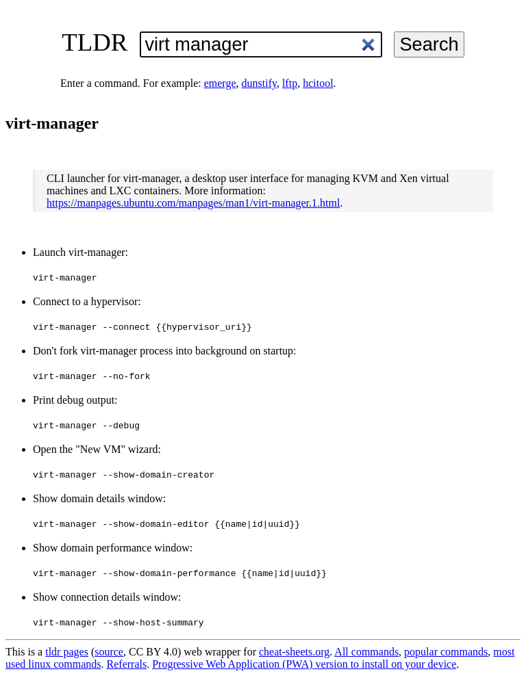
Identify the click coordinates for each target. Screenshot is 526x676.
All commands (366, 652)
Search (428, 44)
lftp (289, 83)
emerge (220, 83)
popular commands (446, 652)
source (109, 652)
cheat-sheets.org (294, 652)
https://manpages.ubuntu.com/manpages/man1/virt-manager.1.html (193, 203)
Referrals (127, 664)
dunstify (259, 83)
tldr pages (66, 652)
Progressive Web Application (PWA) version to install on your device (304, 664)
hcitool (318, 83)
